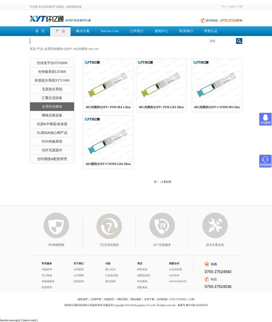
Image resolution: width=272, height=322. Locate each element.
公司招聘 (79, 275)
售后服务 (142, 281)
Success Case (110, 31)
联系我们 (186, 31)
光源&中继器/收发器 (52, 124)
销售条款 (142, 269)
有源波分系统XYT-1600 (52, 80)
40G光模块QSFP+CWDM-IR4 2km (217, 107)
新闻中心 (161, 31)
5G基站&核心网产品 (52, 133)
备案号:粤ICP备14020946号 (193, 305)
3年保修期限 (56, 244)
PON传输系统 (52, 141)
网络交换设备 (52, 115)
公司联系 (79, 269)
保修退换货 (48, 281)
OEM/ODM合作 (178, 281)
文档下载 (42, 41)
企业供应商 (175, 269)
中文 (224, 6)
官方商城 (47, 275)
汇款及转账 (111, 275)
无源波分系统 (52, 89)
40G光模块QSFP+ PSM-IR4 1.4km (108, 107)
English (232, 6)
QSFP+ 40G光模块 (75, 48)
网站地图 (136, 299)
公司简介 (137, 31)
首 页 (40, 31)
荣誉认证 (211, 31)
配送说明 (110, 281)
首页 (33, 48)
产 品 (60, 31)
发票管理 (47, 287)
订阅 (239, 6)
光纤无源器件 (52, 150)
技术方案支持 (215, 244)
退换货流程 (143, 275)
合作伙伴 (174, 275)
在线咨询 (79, 281)
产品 (40, 48)
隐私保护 (83, 299)
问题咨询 (47, 269)
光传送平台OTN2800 (52, 63)
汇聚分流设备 (52, 98)
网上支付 (110, 269)
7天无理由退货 (109, 244)
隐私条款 (142, 287)
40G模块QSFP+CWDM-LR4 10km (108, 164)
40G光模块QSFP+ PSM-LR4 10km (161, 107)
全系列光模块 (53, 48)
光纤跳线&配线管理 (52, 159)
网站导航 (123, 299)
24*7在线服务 (162, 244)
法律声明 (96, 299)
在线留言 (109, 299)
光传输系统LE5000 (52, 71)
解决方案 (83, 31)
